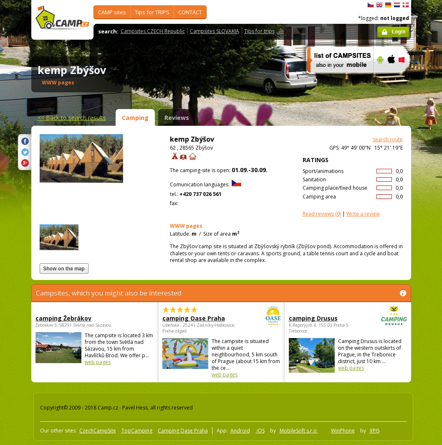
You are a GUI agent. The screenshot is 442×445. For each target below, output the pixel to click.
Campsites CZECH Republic (153, 31)
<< (72, 118)
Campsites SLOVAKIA (214, 31)
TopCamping (136, 430)
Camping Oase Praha (183, 430)
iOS (260, 430)
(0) (322, 213)
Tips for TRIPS (152, 12)
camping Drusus (325, 318)
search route (388, 139)
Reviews (176, 118)
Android (240, 430)
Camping (135, 118)
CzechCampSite (97, 430)
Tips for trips (259, 31)
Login (399, 32)
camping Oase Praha (198, 318)
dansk (405, 5)
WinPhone (343, 430)
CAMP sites (112, 12)
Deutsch (388, 5)
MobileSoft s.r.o (299, 430)
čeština (370, 5)
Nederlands (397, 5)
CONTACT (190, 12)
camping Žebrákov (63, 318)
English (379, 5)
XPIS (374, 430)
